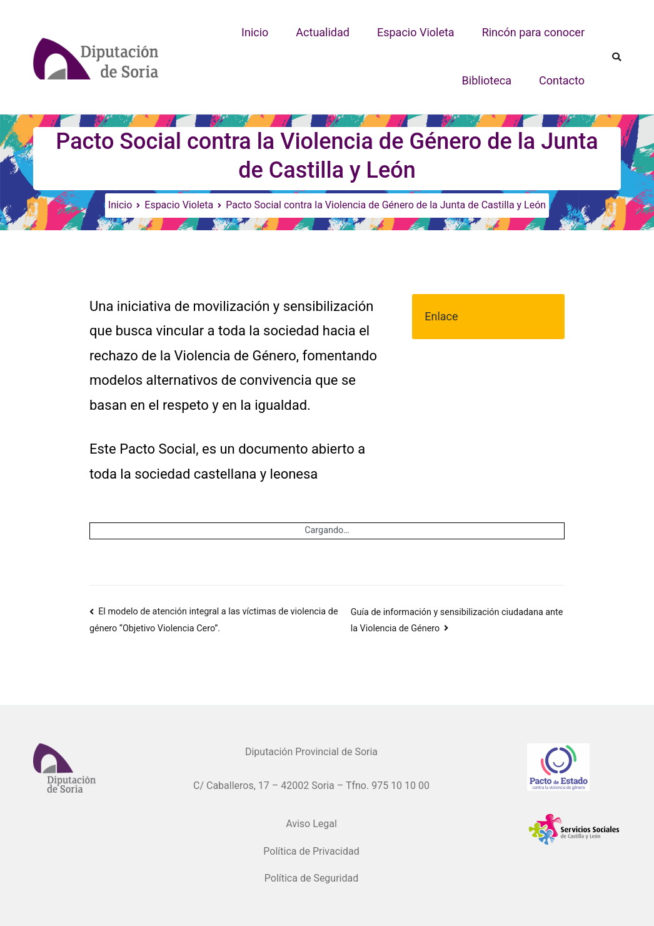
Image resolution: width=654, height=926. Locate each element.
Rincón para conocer (533, 32)
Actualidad (323, 32)
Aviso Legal (311, 824)
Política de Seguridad (311, 878)
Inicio (254, 32)
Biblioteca (486, 80)
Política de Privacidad (311, 851)
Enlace (441, 316)
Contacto (562, 80)
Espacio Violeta (416, 32)
